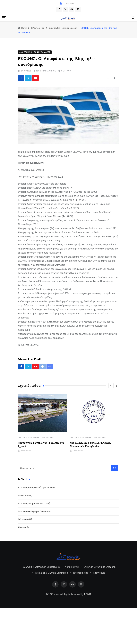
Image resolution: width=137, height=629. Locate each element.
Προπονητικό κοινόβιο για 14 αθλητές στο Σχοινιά (45, 466)
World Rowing (25, 516)
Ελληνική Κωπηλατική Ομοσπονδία (36, 508)
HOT (52, 461)
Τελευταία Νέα (25, 540)
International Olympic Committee (34, 532)
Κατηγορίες (24, 548)
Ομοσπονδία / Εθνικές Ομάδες (33, 461)
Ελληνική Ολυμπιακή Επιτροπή (34, 524)
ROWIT (87, 615)
